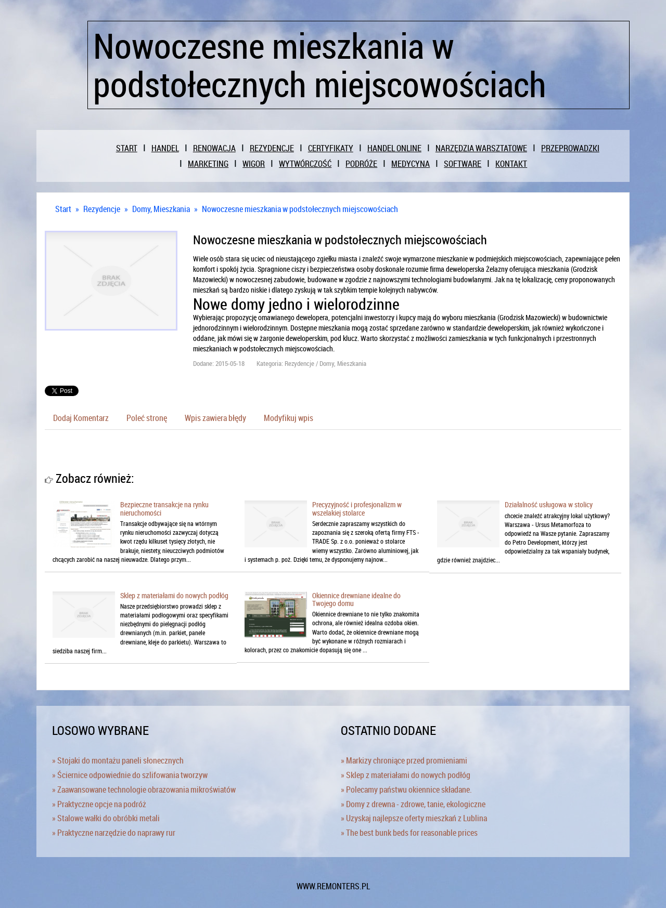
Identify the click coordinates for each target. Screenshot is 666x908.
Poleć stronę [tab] (146, 418)
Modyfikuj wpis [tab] (288, 418)
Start (63, 209)
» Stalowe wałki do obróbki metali (106, 818)
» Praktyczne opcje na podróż (99, 804)
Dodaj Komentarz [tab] (81, 418)
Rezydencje (101, 209)
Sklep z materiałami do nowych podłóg (174, 595)
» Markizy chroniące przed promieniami (404, 760)
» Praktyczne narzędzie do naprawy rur (113, 832)
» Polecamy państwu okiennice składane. (406, 789)
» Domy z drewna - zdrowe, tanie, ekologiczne (413, 804)
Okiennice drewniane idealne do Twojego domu (356, 599)
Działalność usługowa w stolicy (549, 504)
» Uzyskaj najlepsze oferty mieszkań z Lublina (414, 818)
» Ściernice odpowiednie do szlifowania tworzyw (130, 775)
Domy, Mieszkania (161, 209)
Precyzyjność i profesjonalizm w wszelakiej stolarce (357, 508)
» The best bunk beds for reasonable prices (409, 832)
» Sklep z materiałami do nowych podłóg (405, 775)
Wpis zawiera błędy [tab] (215, 418)
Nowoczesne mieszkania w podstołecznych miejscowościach (300, 209)
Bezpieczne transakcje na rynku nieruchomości (164, 508)
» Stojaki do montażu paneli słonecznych (118, 760)
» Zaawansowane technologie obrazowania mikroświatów (144, 789)
